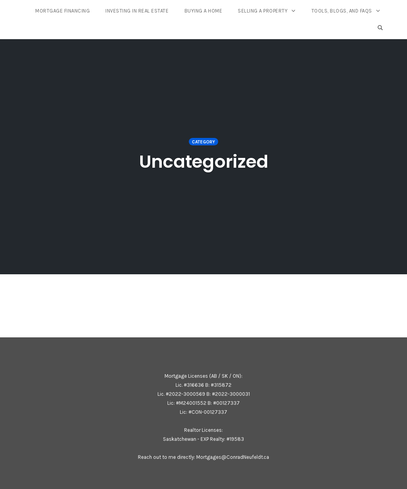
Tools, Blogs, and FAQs (341, 11)
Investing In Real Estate (136, 11)
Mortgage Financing (62, 11)
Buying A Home (203, 11)
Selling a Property (263, 11)
